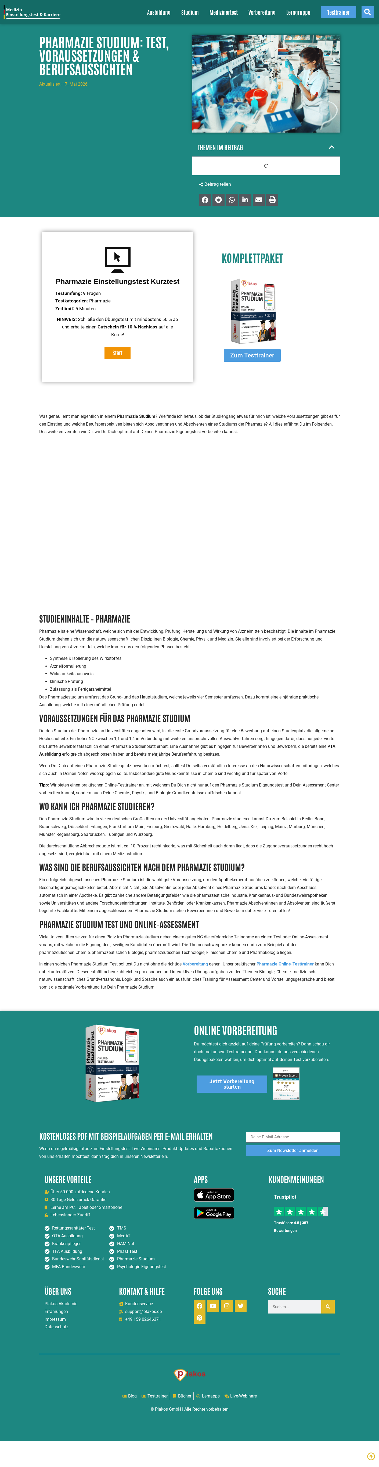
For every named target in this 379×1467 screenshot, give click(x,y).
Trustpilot (285, 1197)
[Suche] (328, 1307)
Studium (190, 12)
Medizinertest (224, 12)
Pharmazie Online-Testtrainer (285, 964)
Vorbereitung (262, 12)
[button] (332, 147)
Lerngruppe (298, 12)
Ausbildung (159, 12)
